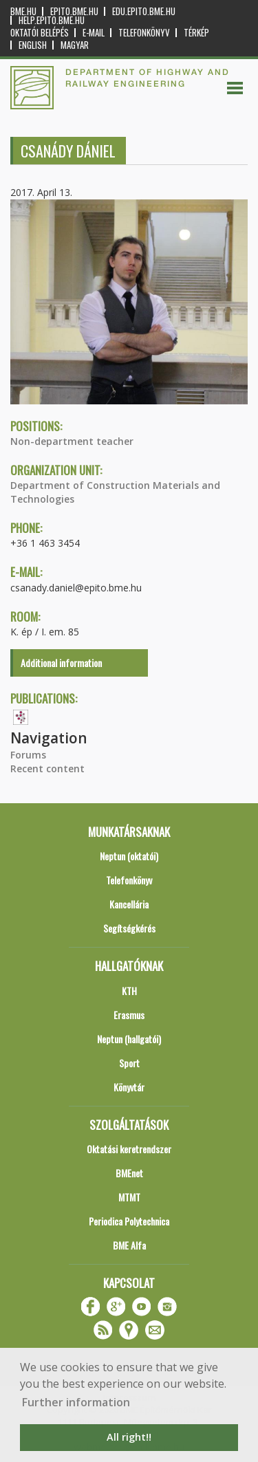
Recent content (47, 768)
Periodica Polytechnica (129, 1221)
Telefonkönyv (144, 32)
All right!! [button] (129, 1436)
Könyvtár (129, 1087)
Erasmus (129, 1014)
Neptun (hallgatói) (129, 1039)
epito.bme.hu (74, 11)
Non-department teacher (71, 441)
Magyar (75, 45)
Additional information (61, 662)
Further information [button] (76, 1402)
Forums (28, 754)
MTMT (129, 1197)
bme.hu (23, 11)
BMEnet (129, 1173)
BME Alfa (129, 1245)
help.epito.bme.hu (52, 20)
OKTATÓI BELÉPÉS (39, 32)
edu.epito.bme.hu (143, 11)
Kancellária (129, 904)
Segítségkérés (129, 928)
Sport (129, 1063)
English (33, 45)
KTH (129, 990)
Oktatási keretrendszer (129, 1149)
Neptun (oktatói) (129, 856)
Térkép (196, 32)
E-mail (94, 32)
